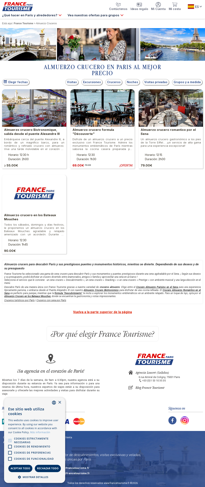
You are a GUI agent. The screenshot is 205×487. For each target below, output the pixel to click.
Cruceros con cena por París (51, 300)
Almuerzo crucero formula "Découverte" (93, 132)
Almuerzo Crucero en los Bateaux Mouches (27, 296)
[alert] (34, 440)
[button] (34, 477)
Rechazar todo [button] (48, 468)
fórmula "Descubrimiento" (68, 293)
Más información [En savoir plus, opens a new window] (40, 432)
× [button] (59, 402)
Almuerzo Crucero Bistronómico (101, 290)
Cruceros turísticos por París (19, 300)
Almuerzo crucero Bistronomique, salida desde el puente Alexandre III (32, 132)
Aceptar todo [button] (20, 468)
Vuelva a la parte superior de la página (102, 312)
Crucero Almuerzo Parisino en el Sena (157, 287)
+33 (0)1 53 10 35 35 (154, 380)
